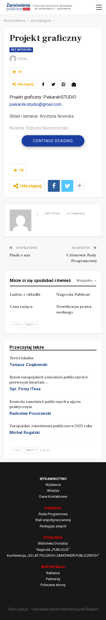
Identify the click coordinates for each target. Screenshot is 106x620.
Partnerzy (53, 579)
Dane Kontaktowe (53, 496)
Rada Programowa (53, 514)
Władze (53, 491)
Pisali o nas (19, 255)
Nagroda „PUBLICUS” (53, 550)
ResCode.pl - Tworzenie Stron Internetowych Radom (53, 609)
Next (31, 324)
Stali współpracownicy (53, 520)
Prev (17, 324)
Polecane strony (53, 585)
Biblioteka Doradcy (53, 543)
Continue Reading (53, 141)
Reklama (53, 573)
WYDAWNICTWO (53, 479)
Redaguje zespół (53, 526)
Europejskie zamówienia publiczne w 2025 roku (50, 426)
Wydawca (53, 485)
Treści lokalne (21, 358)
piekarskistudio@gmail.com (35, 104)
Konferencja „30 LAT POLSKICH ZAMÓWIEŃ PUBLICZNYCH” (53, 555)
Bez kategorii (21, 49)
